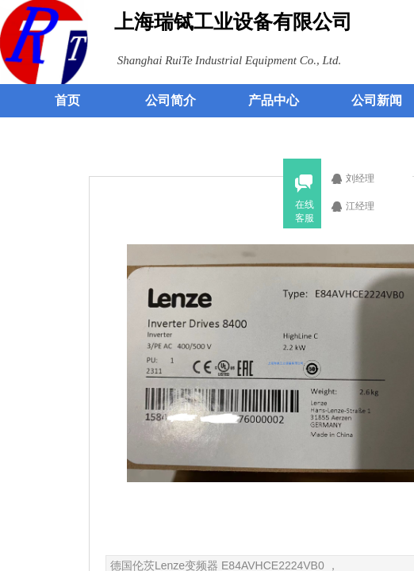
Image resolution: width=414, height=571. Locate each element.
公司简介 (170, 100)
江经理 (369, 206)
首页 (67, 100)
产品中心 (273, 100)
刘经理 (369, 178)
